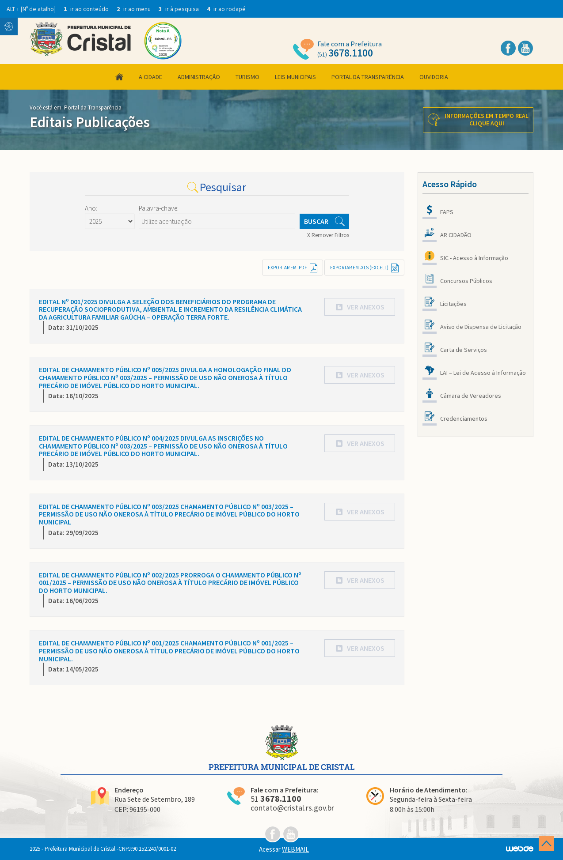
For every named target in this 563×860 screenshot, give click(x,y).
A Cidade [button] (150, 77)
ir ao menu (134, 9)
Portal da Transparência (367, 77)
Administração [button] (199, 77)
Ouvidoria (433, 77)
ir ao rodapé (226, 9)
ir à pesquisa (179, 9)
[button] (359, 307)
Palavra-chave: (159, 208)
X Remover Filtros (328, 235)
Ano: (91, 208)
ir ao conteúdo (87, 9)
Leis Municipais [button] (295, 77)
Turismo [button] (247, 77)
